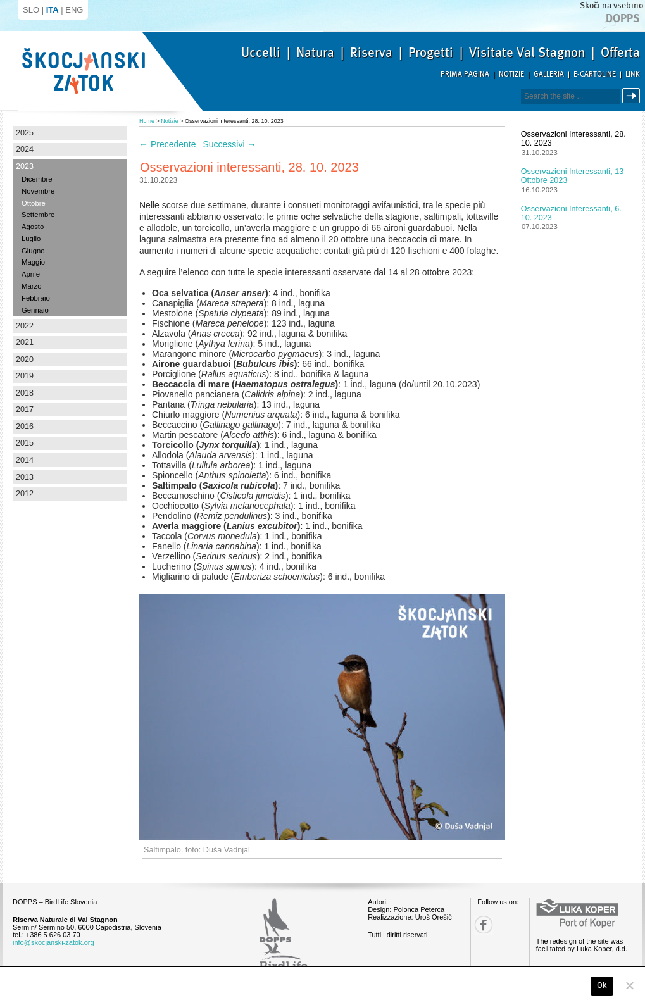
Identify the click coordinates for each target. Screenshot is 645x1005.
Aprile (31, 274)
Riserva (371, 52)
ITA (52, 10)
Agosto (33, 226)
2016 (25, 426)
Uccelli (260, 52)
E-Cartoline (594, 74)
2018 (25, 393)
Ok (602, 985)
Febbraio (36, 298)
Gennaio (35, 310)
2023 (25, 166)
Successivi (229, 144)
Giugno (33, 250)
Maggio (33, 262)
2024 (25, 149)
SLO (31, 10)
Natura (315, 52)
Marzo (31, 286)
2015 (25, 443)
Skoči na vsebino (611, 5)
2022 (25, 325)
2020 (25, 359)
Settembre (38, 214)
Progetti (430, 52)
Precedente (167, 144)
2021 (25, 342)
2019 (25, 375)
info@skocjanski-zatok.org (53, 942)
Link (632, 74)
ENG (74, 10)
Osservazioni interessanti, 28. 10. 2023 (573, 138)
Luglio (31, 238)
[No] (629, 985)
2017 (25, 409)
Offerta (620, 52)
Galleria (549, 74)
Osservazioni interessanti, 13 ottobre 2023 (572, 176)
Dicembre (37, 179)
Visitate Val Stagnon (527, 52)
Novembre (38, 191)
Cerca (633, 96)
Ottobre (34, 203)
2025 (25, 132)
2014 (25, 460)
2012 (25, 493)
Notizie (511, 74)
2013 (25, 477)
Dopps (623, 18)
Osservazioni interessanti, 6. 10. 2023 (571, 213)
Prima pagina (465, 74)
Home (146, 121)
